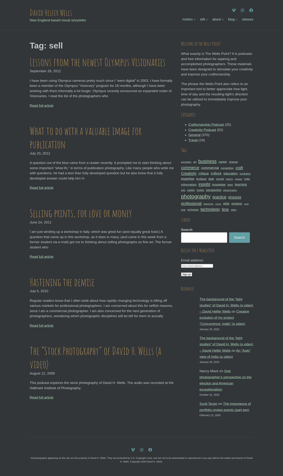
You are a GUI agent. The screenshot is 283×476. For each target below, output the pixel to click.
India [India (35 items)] (247, 178)
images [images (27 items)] (238, 179)
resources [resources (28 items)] (208, 204)
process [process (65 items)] (234, 197)
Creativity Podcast (202, 130)
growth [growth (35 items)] (220, 178)
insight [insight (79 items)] (204, 184)
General (194, 135)
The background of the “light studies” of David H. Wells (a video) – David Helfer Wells (226, 305)
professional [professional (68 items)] (191, 203)
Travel (193, 140)
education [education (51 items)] (230, 173)
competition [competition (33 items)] (227, 168)
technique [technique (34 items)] (193, 209)
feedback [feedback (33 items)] (201, 178)
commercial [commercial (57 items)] (210, 168)
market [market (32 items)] (191, 190)
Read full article (41, 105)
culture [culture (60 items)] (216, 173)
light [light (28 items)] (183, 190)
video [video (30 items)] (233, 209)
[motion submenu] (195, 19)
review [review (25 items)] (218, 204)
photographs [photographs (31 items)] (230, 190)
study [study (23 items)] (246, 204)
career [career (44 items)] (223, 162)
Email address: (192, 260)
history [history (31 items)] (229, 179)
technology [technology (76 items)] (210, 209)
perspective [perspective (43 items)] (213, 190)
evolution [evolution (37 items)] (245, 173)
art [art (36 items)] (194, 161)
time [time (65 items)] (225, 209)
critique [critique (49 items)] (203, 173)
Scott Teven (208, 404)
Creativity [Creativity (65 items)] (189, 173)
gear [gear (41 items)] (211, 178)
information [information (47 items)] (189, 184)
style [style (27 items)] (183, 210)
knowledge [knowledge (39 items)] (219, 184)
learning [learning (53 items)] (241, 184)
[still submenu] (207, 19)
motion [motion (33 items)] (200, 190)
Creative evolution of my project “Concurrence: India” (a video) (224, 318)
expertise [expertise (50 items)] (187, 179)
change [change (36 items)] (233, 161)
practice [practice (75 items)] (219, 197)
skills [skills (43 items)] (226, 203)
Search (186, 230)
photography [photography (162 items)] (196, 196)
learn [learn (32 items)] (230, 184)
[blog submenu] (236, 19)
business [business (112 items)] (207, 161)
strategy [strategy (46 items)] (236, 203)
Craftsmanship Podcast (206, 124)
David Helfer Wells (51, 12)
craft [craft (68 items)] (239, 168)
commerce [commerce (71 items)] (190, 168)
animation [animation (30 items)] (186, 162)
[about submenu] (223, 19)
